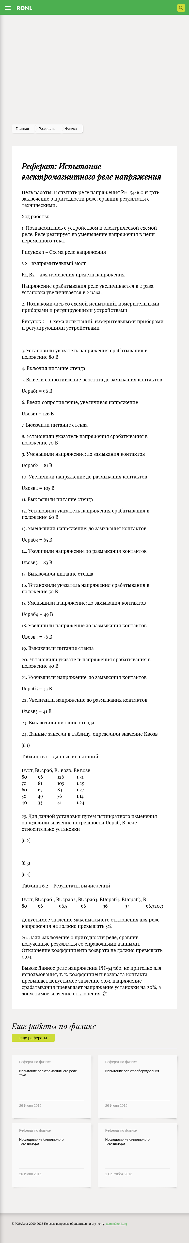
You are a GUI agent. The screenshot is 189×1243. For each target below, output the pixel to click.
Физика (71, 129)
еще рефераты (33, 1038)
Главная (22, 129)
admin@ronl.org (116, 1224)
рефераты (47, 129)
